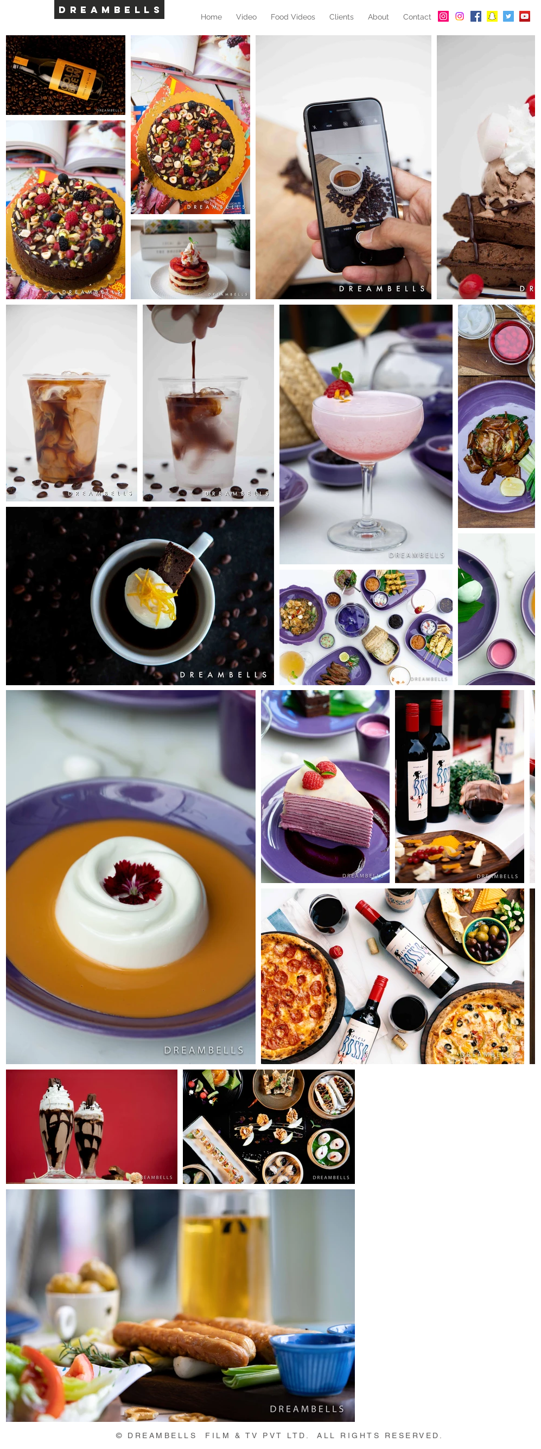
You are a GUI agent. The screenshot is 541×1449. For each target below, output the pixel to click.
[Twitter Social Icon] (508, 16)
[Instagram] (459, 16)
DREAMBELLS (111, 10)
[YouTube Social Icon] (524, 16)
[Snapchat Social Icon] (492, 16)
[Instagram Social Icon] (443, 16)
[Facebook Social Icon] (475, 16)
